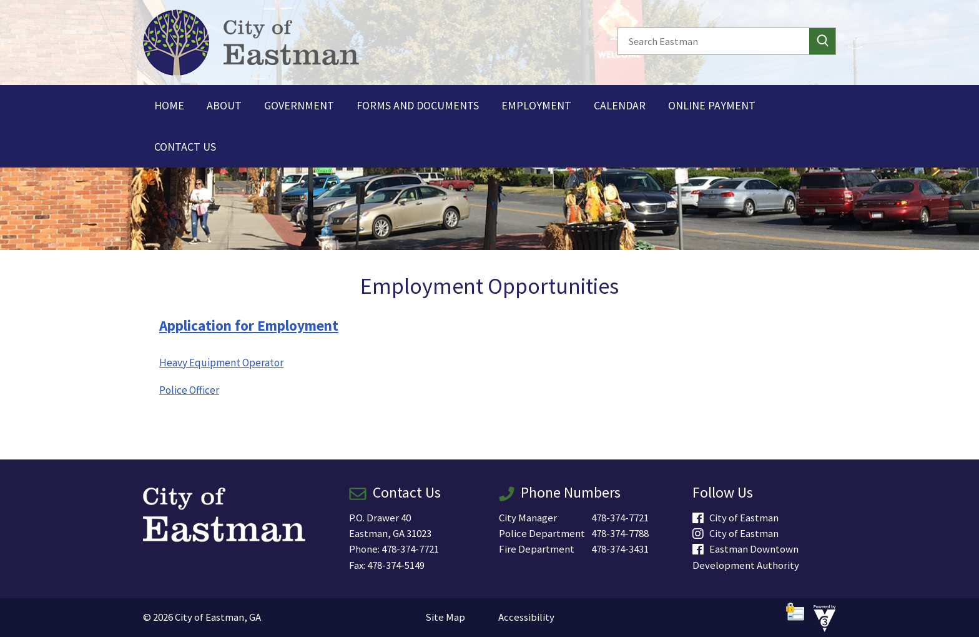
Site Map (445, 617)
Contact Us (185, 146)
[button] (822, 41)
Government (299, 105)
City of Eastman (735, 517)
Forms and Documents (418, 105)
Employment (536, 105)
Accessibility (526, 617)
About (224, 105)
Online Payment (711, 105)
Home (169, 105)
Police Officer (189, 390)
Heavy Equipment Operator (221, 362)
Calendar (620, 105)
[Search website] (710, 41)
